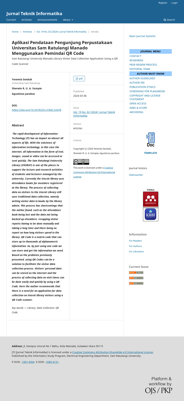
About (67, 19)
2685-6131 (52, 362)
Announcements (47, 19)
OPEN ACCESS (138, 103)
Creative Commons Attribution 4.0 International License (94, 172)
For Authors (135, 246)
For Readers (135, 240)
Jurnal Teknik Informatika (34, 13)
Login (174, 2)
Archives (27, 19)
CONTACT (135, 56)
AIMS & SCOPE (138, 107)
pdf (80, 78)
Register (162, 2)
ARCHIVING (136, 112)
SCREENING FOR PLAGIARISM (147, 91)
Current (11, 19)
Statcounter (136, 175)
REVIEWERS (136, 60)
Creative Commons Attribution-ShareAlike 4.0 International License (112, 352)
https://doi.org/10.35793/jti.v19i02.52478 (36, 110)
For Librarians (136, 251)
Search (169, 19)
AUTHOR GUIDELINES (142, 78)
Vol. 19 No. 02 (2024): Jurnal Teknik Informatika (61, 31)
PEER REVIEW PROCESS (143, 64)
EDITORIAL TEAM (140, 69)
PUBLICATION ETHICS (142, 87)
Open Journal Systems (142, 36)
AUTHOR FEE (137, 82)
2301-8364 (28, 362)
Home (15, 31)
